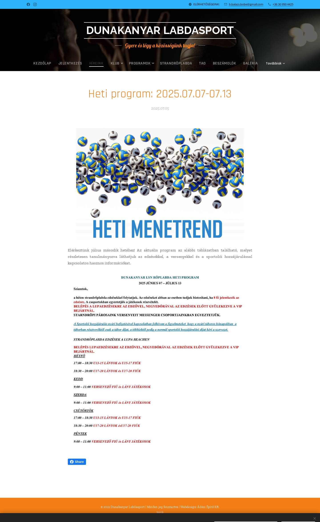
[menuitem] (62, 63)
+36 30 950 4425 (283, 4)
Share (77, 462)
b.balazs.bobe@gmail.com (246, 4)
